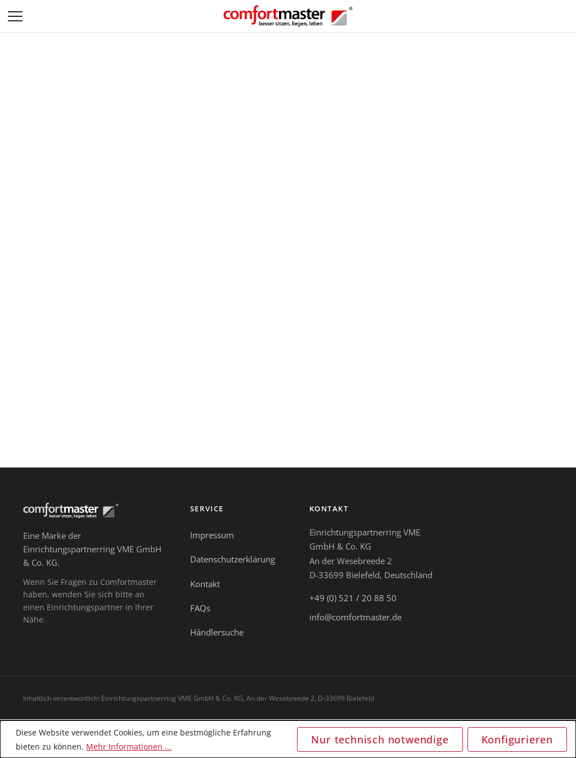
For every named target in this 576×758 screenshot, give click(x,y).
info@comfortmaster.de (355, 617)
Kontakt (205, 583)
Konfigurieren (517, 739)
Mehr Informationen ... (129, 746)
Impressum (212, 535)
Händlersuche (217, 632)
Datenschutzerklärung (232, 559)
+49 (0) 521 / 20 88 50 (353, 597)
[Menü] (16, 16)
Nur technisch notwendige (379, 739)
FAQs (200, 608)
